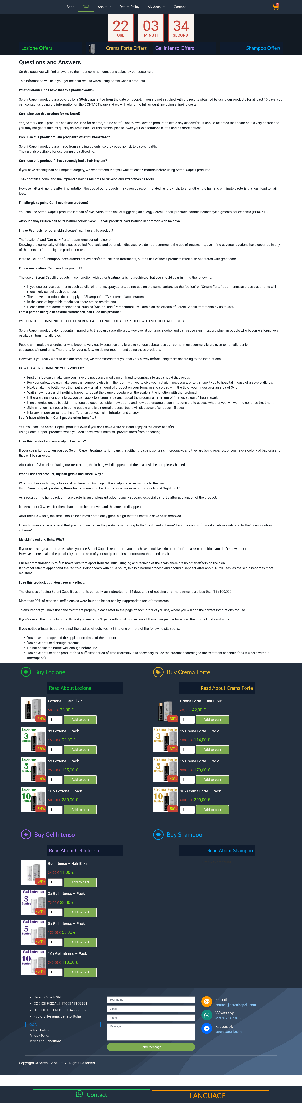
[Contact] (79, 1095)
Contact (180, 7)
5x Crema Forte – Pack (204, 764)
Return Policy (129, 7)
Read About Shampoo (230, 856)
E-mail (221, 1011)
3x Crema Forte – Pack (204, 733)
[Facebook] (206, 1040)
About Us (104, 7)
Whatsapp (224, 1024)
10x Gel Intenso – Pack (71, 964)
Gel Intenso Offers (174, 48)
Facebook (224, 1037)
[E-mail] (206, 1013)
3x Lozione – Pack (67, 733)
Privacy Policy (39, 1047)
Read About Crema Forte (227, 688)
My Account (157, 7)
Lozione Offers (36, 48)
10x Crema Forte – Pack (205, 796)
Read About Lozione (70, 688)
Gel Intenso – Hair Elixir (72, 869)
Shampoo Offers (263, 48)
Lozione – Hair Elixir (69, 701)
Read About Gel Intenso (74, 856)
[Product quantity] (59, 720)
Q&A (86, 7)
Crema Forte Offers (126, 48)
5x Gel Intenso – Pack (70, 932)
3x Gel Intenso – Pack (70, 901)
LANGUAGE (208, 1095)
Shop (70, 7)
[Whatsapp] (206, 1026)
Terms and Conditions (45, 1052)
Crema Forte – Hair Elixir (205, 701)
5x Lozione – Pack (67, 764)
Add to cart (88, 720)
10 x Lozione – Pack (69, 796)
